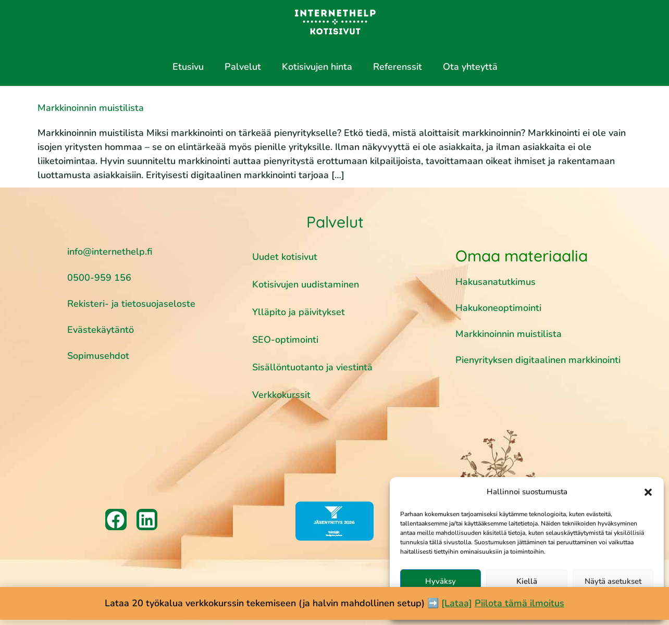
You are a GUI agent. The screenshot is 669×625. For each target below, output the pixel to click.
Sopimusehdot (98, 355)
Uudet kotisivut (284, 257)
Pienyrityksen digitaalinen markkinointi (538, 360)
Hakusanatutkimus (495, 282)
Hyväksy (440, 581)
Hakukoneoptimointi (499, 308)
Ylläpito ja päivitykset (298, 312)
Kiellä (526, 581)
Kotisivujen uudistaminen (305, 284)
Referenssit (397, 66)
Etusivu (188, 66)
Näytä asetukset (613, 581)
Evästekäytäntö (100, 329)
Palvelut (243, 66)
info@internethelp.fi (109, 251)
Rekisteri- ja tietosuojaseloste (131, 303)
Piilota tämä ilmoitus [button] (519, 603)
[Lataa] (456, 603)
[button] (648, 492)
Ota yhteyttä (470, 66)
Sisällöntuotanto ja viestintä (312, 367)
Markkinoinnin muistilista (91, 108)
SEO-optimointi (285, 339)
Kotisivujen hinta (317, 66)
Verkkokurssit (281, 395)
